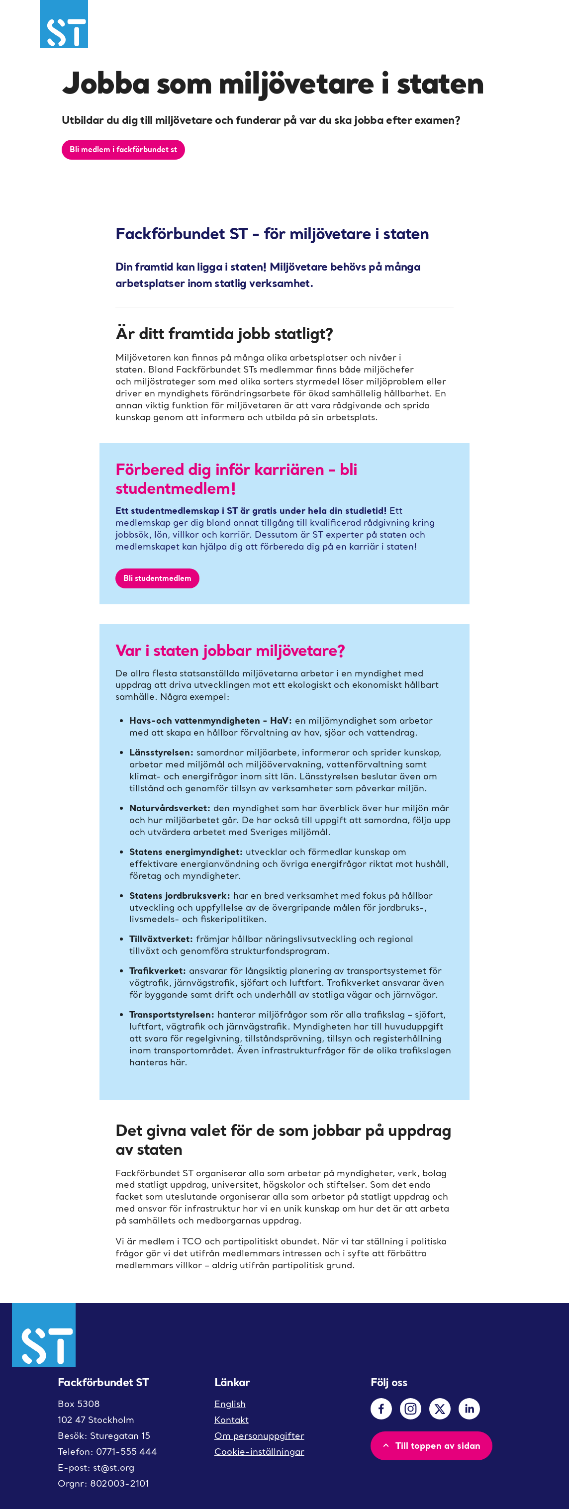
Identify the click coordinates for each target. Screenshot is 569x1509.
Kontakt (231, 1419)
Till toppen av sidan (430, 1445)
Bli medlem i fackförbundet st (123, 149)
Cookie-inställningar (259, 1451)
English (230, 1404)
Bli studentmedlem (157, 578)
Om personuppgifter (259, 1435)
